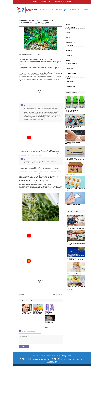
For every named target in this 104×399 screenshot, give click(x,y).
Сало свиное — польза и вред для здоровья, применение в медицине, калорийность (49, 325)
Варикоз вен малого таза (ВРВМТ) (49, 313)
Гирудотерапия (69, 76)
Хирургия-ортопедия (70, 27)
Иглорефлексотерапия (71, 73)
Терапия (68, 22)
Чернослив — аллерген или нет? (75, 273)
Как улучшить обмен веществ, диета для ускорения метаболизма (38, 313)
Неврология (68, 53)
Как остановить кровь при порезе (73, 204)
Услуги (53, 10)
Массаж (68, 60)
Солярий (68, 29)
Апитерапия (68, 78)
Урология (68, 32)
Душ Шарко (68, 24)
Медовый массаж (70, 68)
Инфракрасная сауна (70, 86)
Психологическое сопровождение (73, 35)
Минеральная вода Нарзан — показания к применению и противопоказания (72, 110)
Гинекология (69, 40)
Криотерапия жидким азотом (73, 84)
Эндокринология (69, 48)
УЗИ (67, 58)
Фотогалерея (76, 10)
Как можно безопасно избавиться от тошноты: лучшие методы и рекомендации (76, 288)
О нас (47, 10)
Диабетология (69, 50)
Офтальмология (69, 45)
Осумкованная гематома (71, 174)
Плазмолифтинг (69, 81)
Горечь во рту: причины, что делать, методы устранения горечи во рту (27, 314)
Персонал (59, 10)
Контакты (85, 10)
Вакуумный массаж (70, 66)
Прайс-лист (67, 10)
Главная (42, 10)
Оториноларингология (71, 42)
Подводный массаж (70, 71)
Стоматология (69, 55)
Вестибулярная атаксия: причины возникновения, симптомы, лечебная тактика (76, 243)
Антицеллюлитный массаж (72, 63)
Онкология (68, 37)
